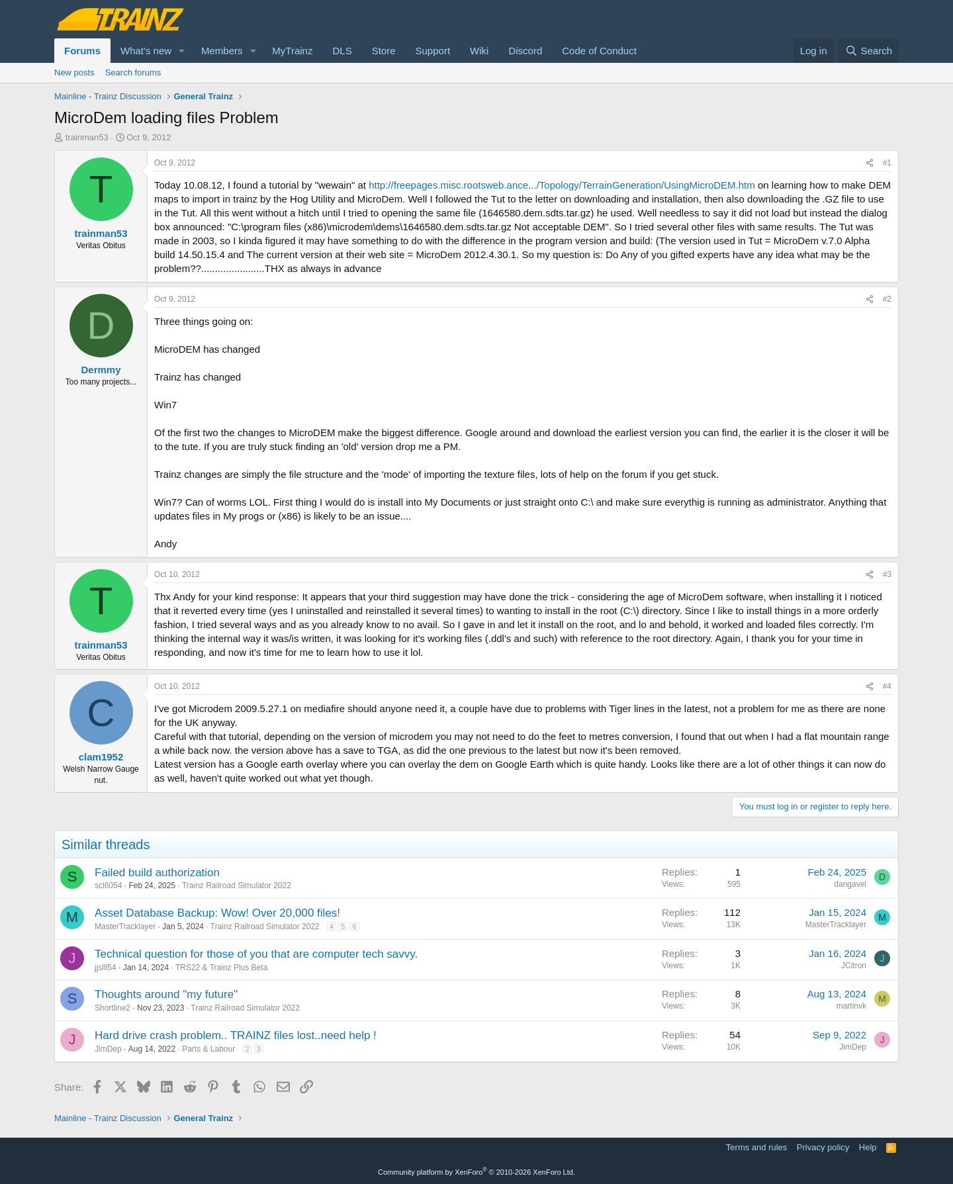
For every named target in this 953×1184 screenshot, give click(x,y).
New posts (74, 72)
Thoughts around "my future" (166, 994)
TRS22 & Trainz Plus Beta (221, 967)
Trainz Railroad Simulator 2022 (236, 885)
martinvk (851, 1006)
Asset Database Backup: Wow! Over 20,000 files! (217, 913)
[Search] (869, 50)
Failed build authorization (157, 872)
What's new (145, 50)
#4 (887, 686)
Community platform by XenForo (476, 1172)
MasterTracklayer (125, 926)
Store (384, 50)
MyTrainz (292, 50)
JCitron (853, 965)
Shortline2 (112, 1008)
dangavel (850, 884)
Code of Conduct (599, 50)
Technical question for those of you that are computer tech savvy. (256, 954)
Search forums (133, 72)
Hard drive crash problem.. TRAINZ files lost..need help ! (236, 1035)
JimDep (108, 1049)
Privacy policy (823, 1147)
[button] (182, 50)
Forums (82, 50)
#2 (887, 299)
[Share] (869, 163)
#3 (887, 574)
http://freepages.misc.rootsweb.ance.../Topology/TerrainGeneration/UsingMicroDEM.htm (562, 185)
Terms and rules (756, 1147)
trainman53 (87, 137)
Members (222, 50)
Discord (525, 50)
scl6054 (108, 885)
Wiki (479, 50)
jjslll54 (105, 967)
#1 (887, 162)
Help (868, 1147)
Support (433, 50)
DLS (341, 50)
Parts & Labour (208, 1049)
